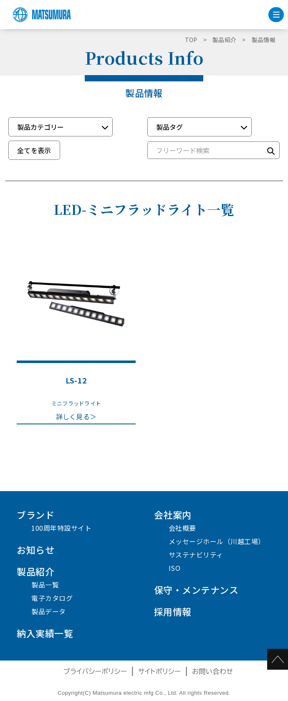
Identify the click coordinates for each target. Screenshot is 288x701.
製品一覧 (45, 585)
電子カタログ (52, 598)
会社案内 (173, 514)
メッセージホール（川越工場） (217, 541)
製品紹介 (35, 571)
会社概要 (182, 528)
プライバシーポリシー (95, 671)
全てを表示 (34, 150)
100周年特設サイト (61, 528)
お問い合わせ (212, 671)
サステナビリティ (196, 555)
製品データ (48, 611)
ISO (175, 568)
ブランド (35, 514)
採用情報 (173, 611)
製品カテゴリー (40, 127)
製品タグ (169, 127)
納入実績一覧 (45, 633)
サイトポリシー (159, 671)
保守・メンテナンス (196, 589)
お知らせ (35, 549)
